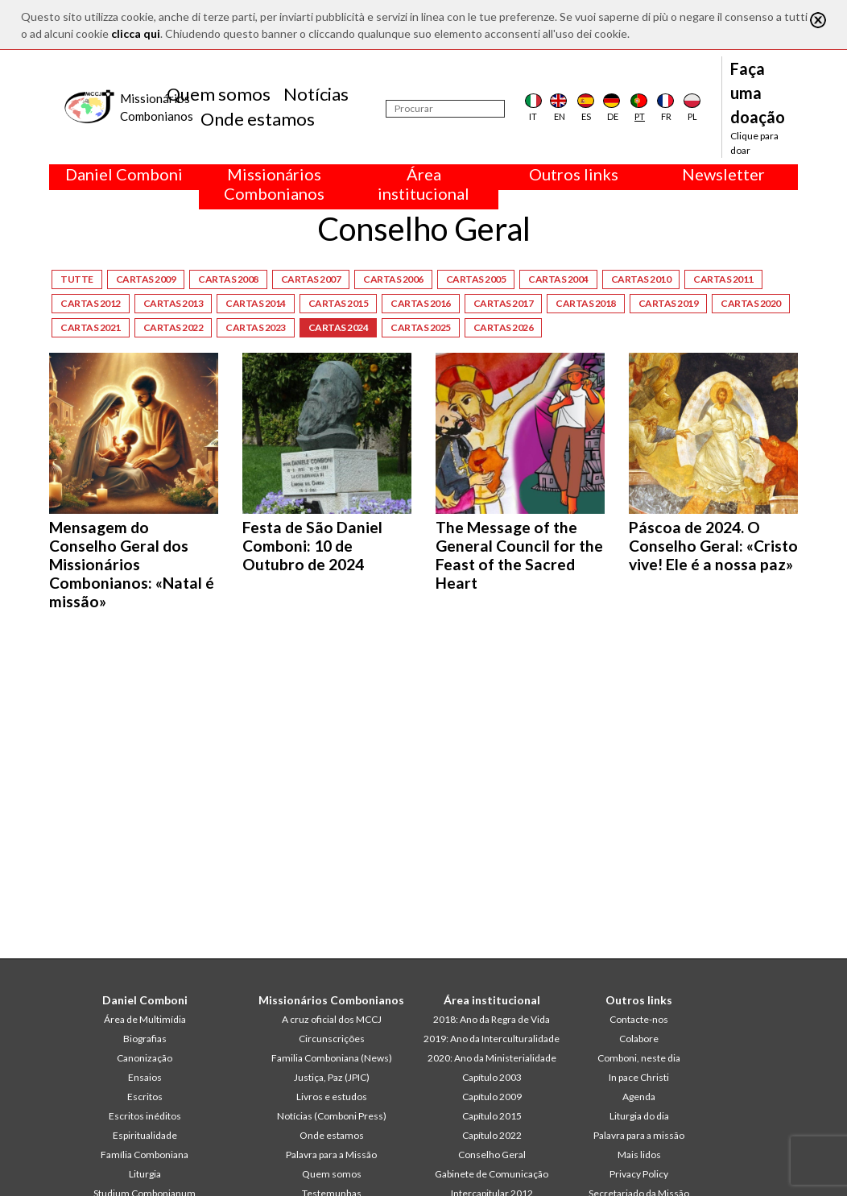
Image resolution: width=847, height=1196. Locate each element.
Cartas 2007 (311, 279)
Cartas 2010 (641, 279)
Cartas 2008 (228, 279)
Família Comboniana (144, 1154)
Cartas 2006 (393, 279)
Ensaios (145, 1077)
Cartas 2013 (173, 303)
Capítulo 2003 (492, 1077)
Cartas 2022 (173, 327)
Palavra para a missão (638, 1135)
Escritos (145, 1096)
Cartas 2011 (723, 279)
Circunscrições (332, 1039)
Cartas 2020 (751, 303)
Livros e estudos (331, 1096)
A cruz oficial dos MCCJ (332, 1019)
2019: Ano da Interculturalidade (492, 1039)
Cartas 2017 (503, 303)
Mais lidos (639, 1154)
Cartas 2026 (503, 327)
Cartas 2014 (255, 303)
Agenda (638, 1096)
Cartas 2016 (420, 303)
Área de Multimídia (145, 1019)
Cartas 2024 (338, 327)
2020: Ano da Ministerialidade (492, 1058)
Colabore (639, 1039)
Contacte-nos (638, 1019)
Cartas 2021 (90, 327)
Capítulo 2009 (492, 1096)
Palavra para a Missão (331, 1154)
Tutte (76, 279)
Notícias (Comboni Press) (331, 1116)
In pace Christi (639, 1077)
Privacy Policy (638, 1174)
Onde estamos (257, 119)
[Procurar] (445, 109)
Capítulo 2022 (492, 1135)
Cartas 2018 (586, 303)
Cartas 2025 (420, 327)
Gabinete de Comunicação (491, 1174)
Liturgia (145, 1174)
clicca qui (135, 33)
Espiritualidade (145, 1135)
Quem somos (219, 94)
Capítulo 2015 (492, 1116)
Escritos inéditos (145, 1116)
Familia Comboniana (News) (331, 1058)
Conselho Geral (492, 1154)
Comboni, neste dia (638, 1058)
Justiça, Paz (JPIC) (332, 1077)
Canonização (144, 1058)
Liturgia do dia (639, 1116)
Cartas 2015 (338, 303)
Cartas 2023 (255, 327)
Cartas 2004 (558, 279)
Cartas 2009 (146, 279)
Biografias (145, 1039)
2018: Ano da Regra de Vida (491, 1019)
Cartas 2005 (476, 279)
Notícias (316, 94)
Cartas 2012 (90, 303)
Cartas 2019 (668, 303)
